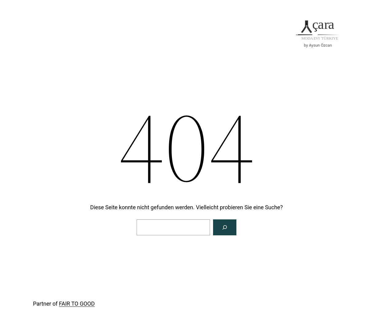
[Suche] (224, 227)
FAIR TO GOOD (77, 303)
